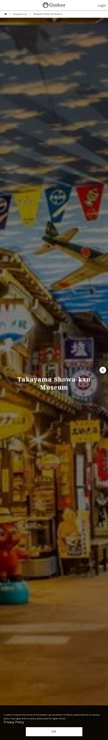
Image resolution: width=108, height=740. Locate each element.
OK (54, 731)
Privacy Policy (14, 722)
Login (102, 5)
